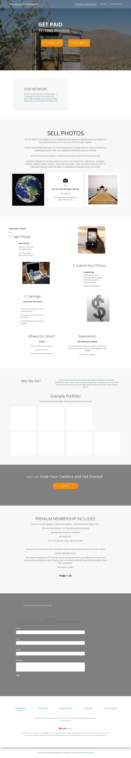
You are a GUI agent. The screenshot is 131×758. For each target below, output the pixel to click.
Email (18, 639)
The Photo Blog (116, 4)
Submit (18, 675)
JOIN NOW (103, 4)
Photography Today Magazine (85, 4)
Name (18, 628)
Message (19, 660)
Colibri (92, 753)
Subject (18, 650)
